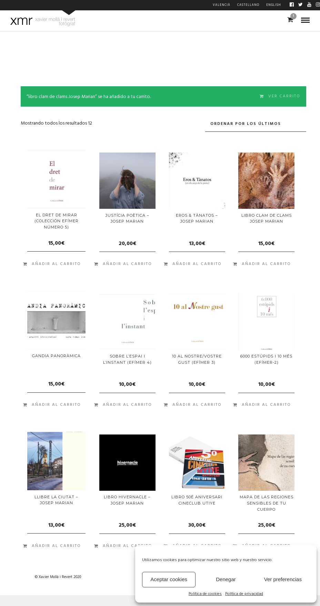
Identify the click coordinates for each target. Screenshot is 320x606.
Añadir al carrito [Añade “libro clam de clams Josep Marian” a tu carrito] (266, 264)
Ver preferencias (283, 579)
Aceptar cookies (168, 579)
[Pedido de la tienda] (255, 124)
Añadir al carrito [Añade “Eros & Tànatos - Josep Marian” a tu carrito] (197, 264)
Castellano (248, 5)
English (273, 5)
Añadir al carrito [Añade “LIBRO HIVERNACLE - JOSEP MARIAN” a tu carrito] (127, 546)
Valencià (221, 5)
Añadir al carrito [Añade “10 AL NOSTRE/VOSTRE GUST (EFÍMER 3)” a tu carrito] (197, 405)
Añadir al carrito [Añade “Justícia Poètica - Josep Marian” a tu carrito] (127, 264)
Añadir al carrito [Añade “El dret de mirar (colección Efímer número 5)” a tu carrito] (56, 264)
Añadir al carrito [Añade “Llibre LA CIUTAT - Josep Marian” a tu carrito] (56, 546)
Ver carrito (284, 96)
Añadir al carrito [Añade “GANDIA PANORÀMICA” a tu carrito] (56, 405)
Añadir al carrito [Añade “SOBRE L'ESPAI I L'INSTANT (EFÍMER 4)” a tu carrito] (127, 405)
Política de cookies (205, 594)
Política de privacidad (244, 594)
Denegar (226, 579)
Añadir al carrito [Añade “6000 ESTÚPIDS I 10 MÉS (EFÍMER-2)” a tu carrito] (266, 405)
